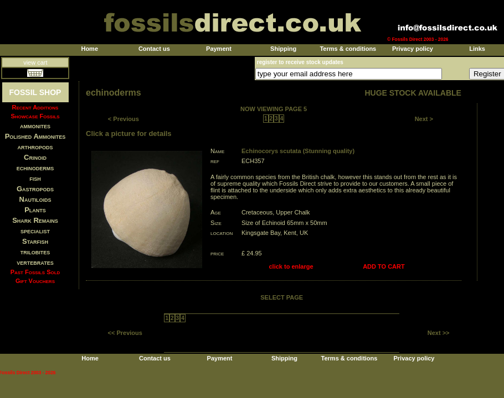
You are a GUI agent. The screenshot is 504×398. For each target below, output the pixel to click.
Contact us (154, 48)
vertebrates (35, 262)
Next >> (439, 332)
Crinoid (35, 157)
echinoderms (35, 168)
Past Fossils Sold (35, 272)
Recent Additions (35, 107)
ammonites (35, 126)
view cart (35, 62)
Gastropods (35, 189)
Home (89, 48)
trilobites (35, 252)
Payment (219, 48)
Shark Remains (35, 220)
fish (35, 178)
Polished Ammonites (35, 136)
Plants (35, 210)
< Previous (123, 119)
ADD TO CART (384, 266)
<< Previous (125, 332)
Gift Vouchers (35, 280)
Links (477, 48)
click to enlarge (291, 266)
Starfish (35, 241)
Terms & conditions (348, 48)
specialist (35, 231)
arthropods (35, 147)
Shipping (283, 48)
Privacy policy (412, 48)
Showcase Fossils (35, 116)
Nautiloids (35, 199)
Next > (424, 119)
